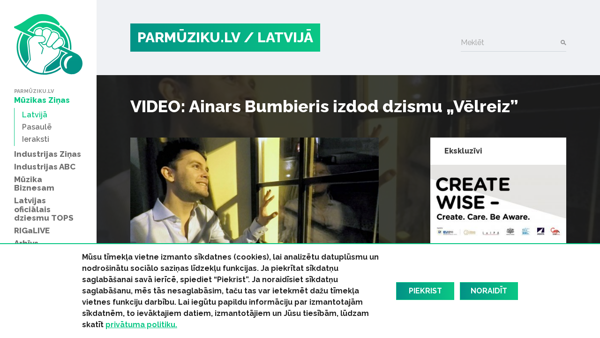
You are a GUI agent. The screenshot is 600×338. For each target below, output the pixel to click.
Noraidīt (489, 290)
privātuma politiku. (141, 324)
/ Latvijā (278, 37)
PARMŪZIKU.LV (188, 37)
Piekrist (425, 290)
